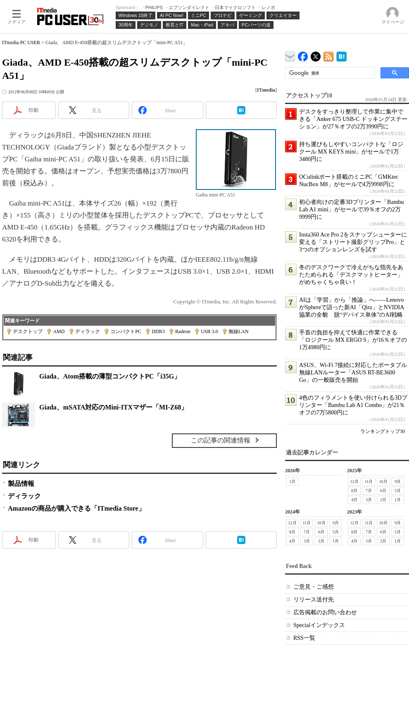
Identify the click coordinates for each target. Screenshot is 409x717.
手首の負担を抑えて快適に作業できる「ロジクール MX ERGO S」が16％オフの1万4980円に (353, 339)
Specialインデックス (319, 625)
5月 (398, 490)
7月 (369, 490)
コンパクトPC (125, 331)
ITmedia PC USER (21, 42)
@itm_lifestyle (316, 55)
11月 (369, 481)
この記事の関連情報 (220, 440)
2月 (383, 499)
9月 (398, 481)
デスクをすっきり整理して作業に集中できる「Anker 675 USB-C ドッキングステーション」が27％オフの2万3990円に (353, 119)
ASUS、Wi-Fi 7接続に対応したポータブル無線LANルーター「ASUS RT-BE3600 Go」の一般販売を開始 (353, 372)
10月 (383, 481)
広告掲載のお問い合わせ (325, 612)
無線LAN (238, 331)
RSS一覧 (304, 638)
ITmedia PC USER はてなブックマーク (341, 55)
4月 (354, 499)
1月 (292, 481)
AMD (58, 331)
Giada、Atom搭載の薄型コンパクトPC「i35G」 (110, 376)
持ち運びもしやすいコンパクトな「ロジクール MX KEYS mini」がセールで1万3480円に (351, 151)
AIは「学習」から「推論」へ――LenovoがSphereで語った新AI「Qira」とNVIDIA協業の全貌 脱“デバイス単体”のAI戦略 (351, 307)
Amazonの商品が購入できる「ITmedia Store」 (76, 508)
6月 (383, 490)
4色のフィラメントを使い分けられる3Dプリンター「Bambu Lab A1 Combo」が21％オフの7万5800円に (353, 405)
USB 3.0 (209, 331)
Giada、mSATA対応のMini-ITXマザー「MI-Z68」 (113, 407)
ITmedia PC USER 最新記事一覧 (328, 55)
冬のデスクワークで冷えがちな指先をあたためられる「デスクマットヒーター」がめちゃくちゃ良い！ (351, 274)
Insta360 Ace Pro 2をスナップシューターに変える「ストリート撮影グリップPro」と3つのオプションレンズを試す (353, 242)
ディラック (87, 331)
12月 (354, 481)
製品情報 (21, 483)
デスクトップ (28, 331)
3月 (369, 499)
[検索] (329, 73)
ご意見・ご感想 (313, 587)
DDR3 (158, 331)
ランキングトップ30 (382, 431)
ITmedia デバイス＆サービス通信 (290, 55)
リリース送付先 (313, 599)
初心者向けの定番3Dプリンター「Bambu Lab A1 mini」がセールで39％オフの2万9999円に (351, 209)
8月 (354, 490)
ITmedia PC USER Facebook (303, 55)
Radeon (182, 331)
